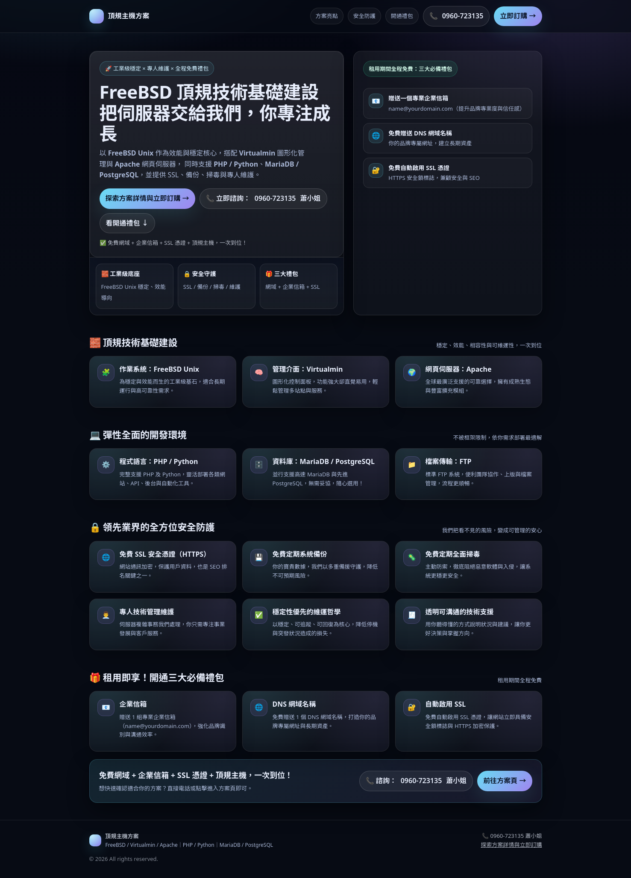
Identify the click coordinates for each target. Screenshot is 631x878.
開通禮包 (402, 16)
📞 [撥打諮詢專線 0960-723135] (456, 16)
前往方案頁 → (504, 780)
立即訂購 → (518, 16)
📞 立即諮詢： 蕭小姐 (263, 198)
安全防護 (364, 16)
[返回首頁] (119, 16)
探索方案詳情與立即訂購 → (147, 198)
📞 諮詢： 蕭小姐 (416, 781)
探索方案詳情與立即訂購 (511, 845)
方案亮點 (327, 16)
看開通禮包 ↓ (127, 223)
